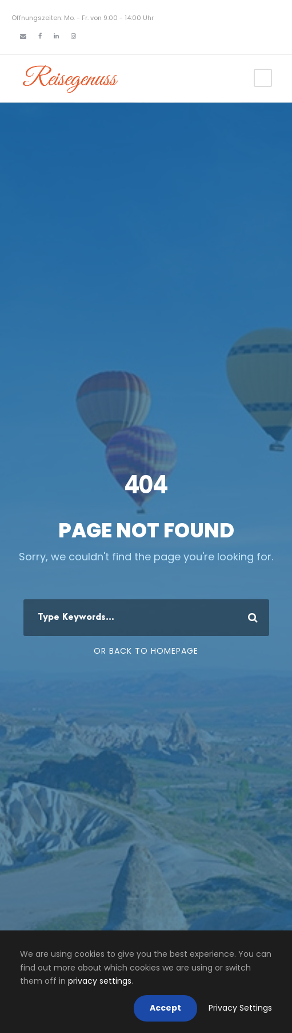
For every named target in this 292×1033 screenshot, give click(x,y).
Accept (165, 1008)
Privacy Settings (240, 1008)
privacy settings (99, 981)
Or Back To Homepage (146, 651)
